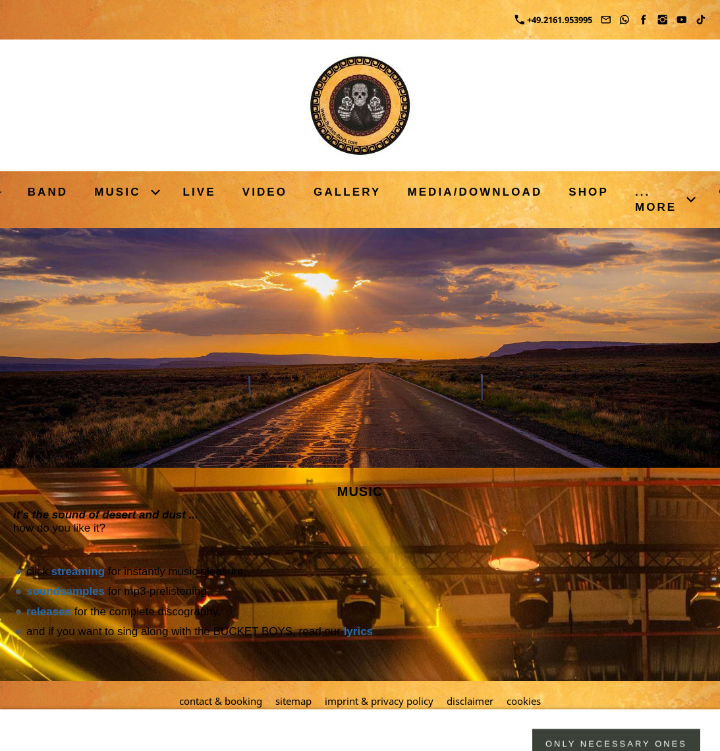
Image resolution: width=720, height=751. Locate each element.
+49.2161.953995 (553, 20)
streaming (78, 571)
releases (48, 611)
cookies (524, 701)
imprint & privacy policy (379, 701)
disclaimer (470, 701)
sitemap (293, 701)
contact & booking (220, 701)
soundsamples (65, 591)
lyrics (358, 631)
